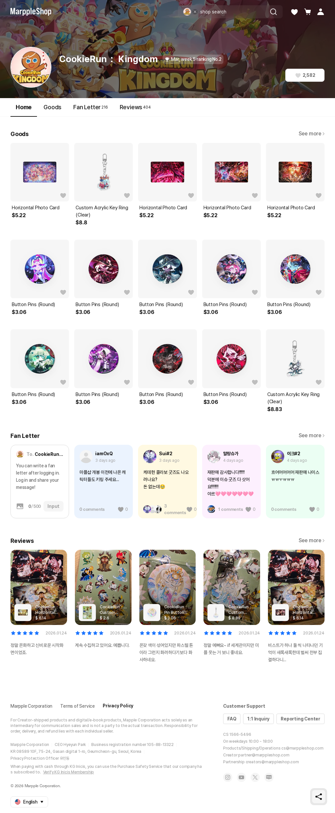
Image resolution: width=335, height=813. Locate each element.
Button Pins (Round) (33, 304)
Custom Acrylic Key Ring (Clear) (102, 211)
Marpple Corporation (31, 706)
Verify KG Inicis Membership (68, 772)
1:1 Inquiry (258, 718)
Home (23, 110)
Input (53, 506)
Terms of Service (77, 706)
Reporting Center (300, 718)
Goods (53, 107)
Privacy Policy (118, 705)
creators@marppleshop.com (272, 762)
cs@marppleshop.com (302, 748)
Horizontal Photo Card (36, 208)
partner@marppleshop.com (263, 755)
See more (312, 133)
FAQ (231, 718)
